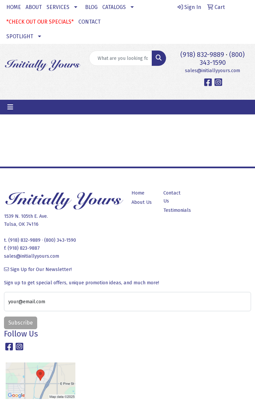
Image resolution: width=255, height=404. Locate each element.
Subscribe (20, 323)
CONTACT (89, 22)
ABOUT (34, 7)
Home (137, 193)
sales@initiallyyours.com (212, 70)
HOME (13, 7)
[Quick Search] (120, 58)
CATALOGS (114, 7)
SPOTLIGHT (19, 36)
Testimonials (175, 210)
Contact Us (172, 197)
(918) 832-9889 (202, 55)
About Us (141, 202)
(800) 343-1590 (222, 59)
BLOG (91, 7)
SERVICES (57, 7)
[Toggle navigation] (10, 107)
